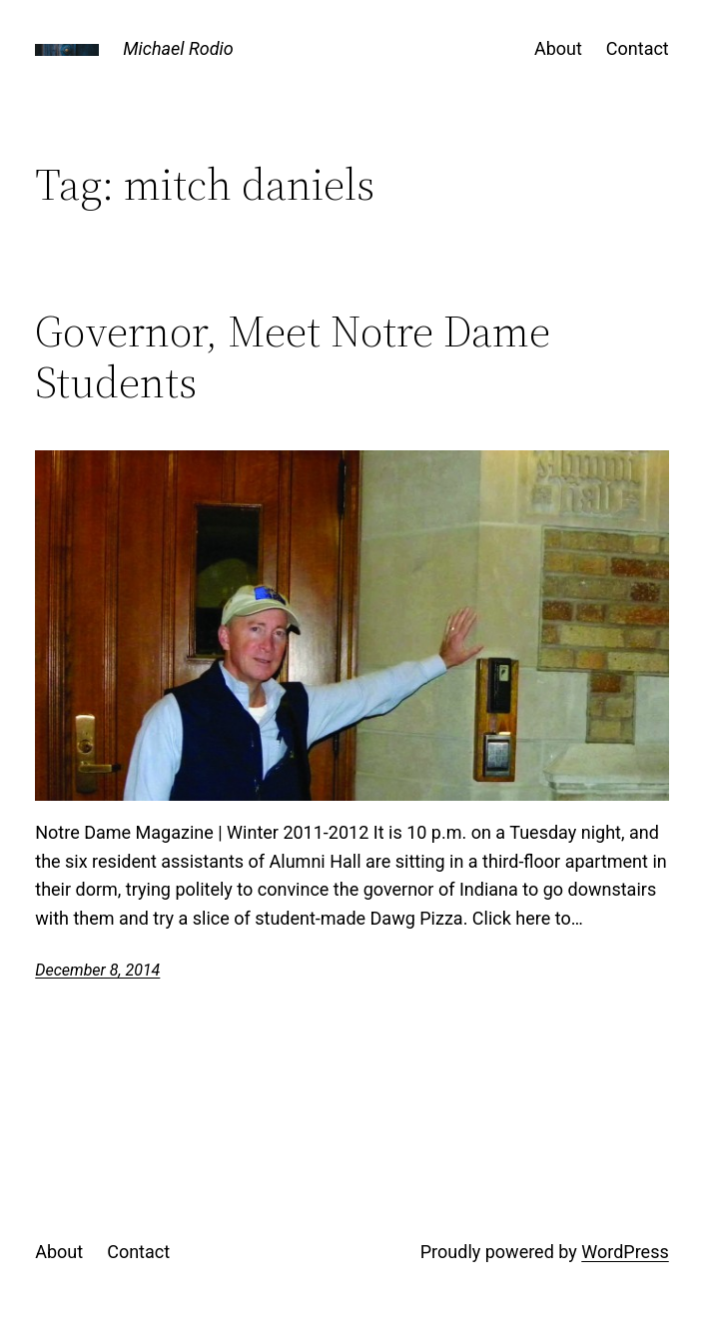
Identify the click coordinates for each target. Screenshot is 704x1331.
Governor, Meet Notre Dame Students (292, 357)
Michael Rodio (178, 48)
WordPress (624, 1251)
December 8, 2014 (97, 970)
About (558, 48)
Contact (637, 48)
